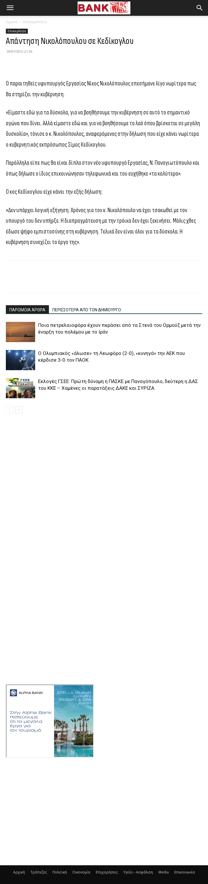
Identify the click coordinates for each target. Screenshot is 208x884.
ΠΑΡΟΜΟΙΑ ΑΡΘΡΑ (27, 310)
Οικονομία (81, 872)
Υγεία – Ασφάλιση (138, 872)
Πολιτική (59, 872)
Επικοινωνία (184, 872)
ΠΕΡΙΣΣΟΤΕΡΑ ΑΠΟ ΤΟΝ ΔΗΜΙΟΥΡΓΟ (86, 310)
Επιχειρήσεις (107, 872)
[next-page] (19, 409)
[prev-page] (9, 409)
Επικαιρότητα (35, 21)
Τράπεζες (38, 872)
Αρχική (12, 21)
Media (163, 872)
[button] (10, 8)
